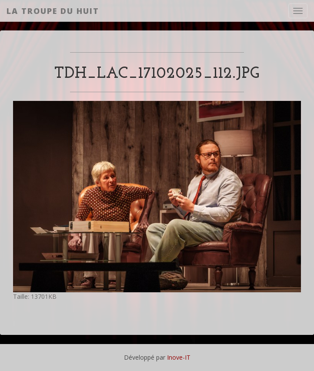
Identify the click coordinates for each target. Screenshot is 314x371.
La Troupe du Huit (53, 11)
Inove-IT (178, 357)
